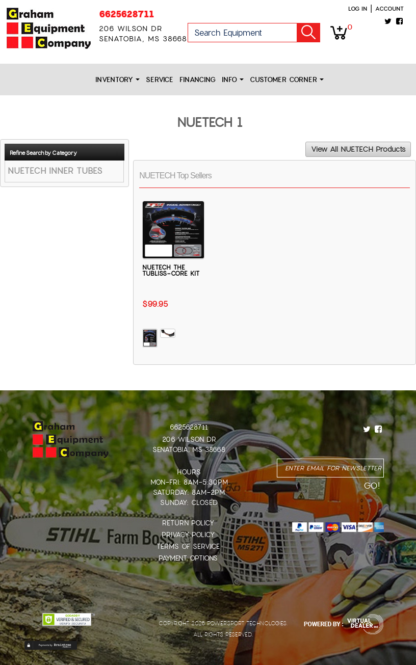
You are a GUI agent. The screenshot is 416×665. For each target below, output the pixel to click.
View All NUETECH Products (358, 149)
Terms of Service (188, 546)
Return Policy (188, 523)
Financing (197, 79)
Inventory (117, 79)
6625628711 (126, 14)
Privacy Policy (188, 534)
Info (233, 79)
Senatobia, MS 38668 (188, 449)
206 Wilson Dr (189, 439)
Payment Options (188, 558)
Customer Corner (287, 79)
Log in (357, 8)
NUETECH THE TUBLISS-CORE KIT (170, 270)
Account (389, 8)
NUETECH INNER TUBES (55, 171)
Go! (308, 32)
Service (159, 79)
